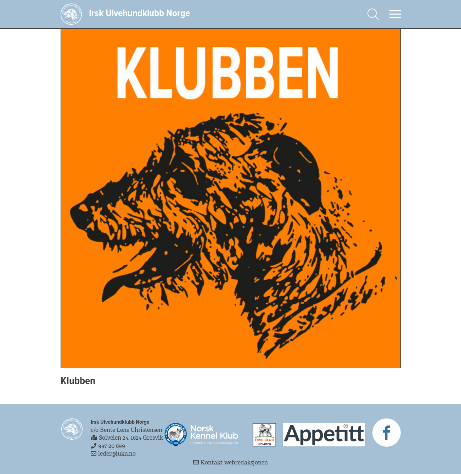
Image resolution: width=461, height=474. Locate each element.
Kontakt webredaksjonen (230, 462)
